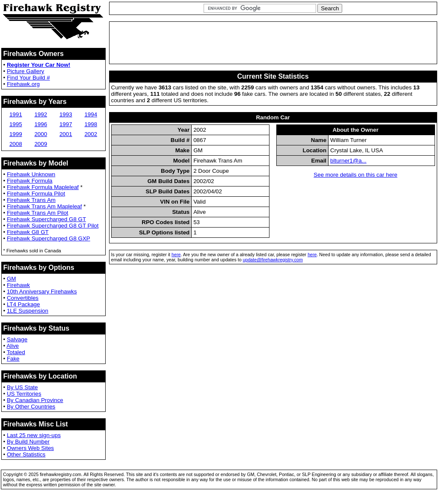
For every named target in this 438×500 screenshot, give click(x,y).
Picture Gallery (25, 71)
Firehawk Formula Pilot (36, 193)
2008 (15, 144)
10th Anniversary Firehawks (42, 291)
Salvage (17, 339)
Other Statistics (26, 454)
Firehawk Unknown (31, 174)
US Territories (24, 394)
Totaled (16, 352)
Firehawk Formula (30, 181)
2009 (40, 144)
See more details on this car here (355, 175)
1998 (90, 124)
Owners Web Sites (30, 448)
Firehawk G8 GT (28, 232)
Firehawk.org (23, 84)
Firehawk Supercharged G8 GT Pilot (53, 225)
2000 (40, 134)
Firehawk (18, 285)
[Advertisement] (273, 43)
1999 (15, 134)
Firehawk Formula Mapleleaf (43, 187)
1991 (15, 114)
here (176, 254)
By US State (22, 387)
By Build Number (28, 441)
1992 (40, 114)
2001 (65, 134)
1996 (40, 124)
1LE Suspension (27, 311)
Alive (12, 346)
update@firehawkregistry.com (273, 259)
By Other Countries (31, 406)
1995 (15, 124)
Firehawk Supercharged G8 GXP (48, 238)
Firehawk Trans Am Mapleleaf (44, 206)
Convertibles (22, 298)
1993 (65, 114)
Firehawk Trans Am (31, 200)
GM (11, 278)
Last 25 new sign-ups (34, 435)
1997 (65, 124)
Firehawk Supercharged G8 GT (46, 219)
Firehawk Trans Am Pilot (37, 213)
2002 (90, 134)
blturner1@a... (348, 160)
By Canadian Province (35, 400)
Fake (13, 358)
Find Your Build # (28, 77)
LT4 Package (23, 304)
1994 (90, 114)
